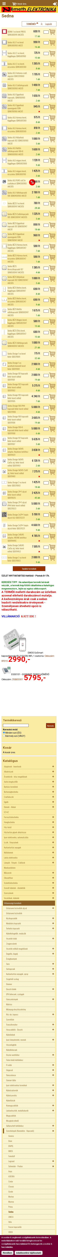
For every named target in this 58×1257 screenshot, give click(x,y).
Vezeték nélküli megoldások (17, 948)
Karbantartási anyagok (12, 847)
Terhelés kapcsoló (13, 928)
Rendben (7, 1253)
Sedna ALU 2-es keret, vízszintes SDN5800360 (17, 65)
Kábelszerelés (11, 1095)
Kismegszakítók (12, 1105)
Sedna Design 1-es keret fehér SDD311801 (17, 355)
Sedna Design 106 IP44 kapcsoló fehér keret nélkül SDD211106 (18, 408)
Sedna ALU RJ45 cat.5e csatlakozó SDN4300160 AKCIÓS (17, 183)
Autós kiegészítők (11, 781)
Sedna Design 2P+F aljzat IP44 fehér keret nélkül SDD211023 (17, 505)
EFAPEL (10, 1146)
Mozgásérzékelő (12, 1120)
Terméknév (31, 23)
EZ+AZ (6, 812)
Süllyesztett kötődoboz (15, 1125)
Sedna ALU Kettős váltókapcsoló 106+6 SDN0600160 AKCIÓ (15, 151)
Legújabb (48, 23)
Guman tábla (11, 1080)
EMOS (10, 1151)
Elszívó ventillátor (12, 1054)
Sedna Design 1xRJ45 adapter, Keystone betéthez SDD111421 (18, 451)
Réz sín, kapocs (12, 1014)
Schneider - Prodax (15, 1166)
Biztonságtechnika (11, 791)
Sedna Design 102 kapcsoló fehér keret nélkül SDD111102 (18, 387)
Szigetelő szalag (12, 979)
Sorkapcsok (10, 968)
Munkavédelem (9, 867)
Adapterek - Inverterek (12, 766)
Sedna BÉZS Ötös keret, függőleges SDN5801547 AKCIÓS (17, 333)
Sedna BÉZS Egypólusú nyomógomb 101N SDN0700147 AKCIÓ (16, 237)
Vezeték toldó (11, 938)
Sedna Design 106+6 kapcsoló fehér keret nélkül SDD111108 (18, 430)
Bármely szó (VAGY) (15, 736)
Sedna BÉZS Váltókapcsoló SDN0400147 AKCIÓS (18, 344)
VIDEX (10, 1232)
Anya (10, 1171)
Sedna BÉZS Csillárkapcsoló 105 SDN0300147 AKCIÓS (18, 216)
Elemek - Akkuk (10, 807)
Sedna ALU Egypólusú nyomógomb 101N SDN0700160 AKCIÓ (16, 108)
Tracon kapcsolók (14, 1226)
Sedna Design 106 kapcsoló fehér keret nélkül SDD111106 (18, 419)
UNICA (10, 1216)
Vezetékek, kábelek (11, 898)
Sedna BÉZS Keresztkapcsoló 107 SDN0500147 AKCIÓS (16, 269)
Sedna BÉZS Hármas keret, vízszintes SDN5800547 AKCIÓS (18, 258)
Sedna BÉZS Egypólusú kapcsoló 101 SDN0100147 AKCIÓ (17, 226)
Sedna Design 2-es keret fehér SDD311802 (17, 484)
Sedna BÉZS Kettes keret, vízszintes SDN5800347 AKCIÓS (17, 301)
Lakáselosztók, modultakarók (17, 1110)
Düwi (10, 1140)
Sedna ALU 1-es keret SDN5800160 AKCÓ (16, 44)
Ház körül (7, 827)
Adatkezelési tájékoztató (28, 1253)
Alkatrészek (8, 771)
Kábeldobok (10, 1034)
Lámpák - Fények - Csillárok (14, 862)
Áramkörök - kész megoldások (15, 776)
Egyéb (6, 801)
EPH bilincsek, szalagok (15, 994)
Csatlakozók (9, 796)
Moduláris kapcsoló (13, 923)
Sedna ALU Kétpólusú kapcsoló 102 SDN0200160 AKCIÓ (18, 140)
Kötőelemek (8, 852)
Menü (4, 3)
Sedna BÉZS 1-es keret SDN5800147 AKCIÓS (16, 205)
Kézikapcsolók (11, 918)
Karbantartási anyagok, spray (17, 973)
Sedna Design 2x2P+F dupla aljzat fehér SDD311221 (18, 527)
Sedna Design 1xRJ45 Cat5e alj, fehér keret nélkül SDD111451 (16, 462)
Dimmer (9, 984)
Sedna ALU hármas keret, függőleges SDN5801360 (17, 119)
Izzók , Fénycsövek (11, 842)
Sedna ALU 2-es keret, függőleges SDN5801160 (17, 55)
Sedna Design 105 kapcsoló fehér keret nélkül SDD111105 (18, 398)
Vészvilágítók (11, 1044)
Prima (10, 1206)
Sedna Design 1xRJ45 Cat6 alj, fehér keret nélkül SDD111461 (18, 473)
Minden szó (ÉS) (13, 733)
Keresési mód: (10, 729)
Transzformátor (11, 1024)
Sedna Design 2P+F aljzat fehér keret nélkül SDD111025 (17, 494)
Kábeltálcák (10, 1100)
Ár (42, 23)
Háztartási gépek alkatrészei (15, 832)
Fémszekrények (12, 999)
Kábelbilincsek (11, 1049)
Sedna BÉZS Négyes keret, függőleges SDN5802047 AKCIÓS (17, 323)
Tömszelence (11, 1075)
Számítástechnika (11, 882)
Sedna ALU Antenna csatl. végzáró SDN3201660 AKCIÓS (17, 76)
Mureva (11, 1201)
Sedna (10, 1211)
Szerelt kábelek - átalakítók (14, 887)
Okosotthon (8, 877)
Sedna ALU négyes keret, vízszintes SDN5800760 (17, 173)
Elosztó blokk (11, 989)
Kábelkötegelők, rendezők (16, 933)
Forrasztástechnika (11, 817)
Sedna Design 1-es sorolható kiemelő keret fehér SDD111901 (17, 365)
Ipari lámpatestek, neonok (16, 1039)
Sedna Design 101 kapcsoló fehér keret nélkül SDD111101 (18, 376)
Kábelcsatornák (12, 1090)
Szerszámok (8, 893)
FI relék (9, 1065)
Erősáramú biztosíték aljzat (16, 908)
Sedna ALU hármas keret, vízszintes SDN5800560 (17, 130)
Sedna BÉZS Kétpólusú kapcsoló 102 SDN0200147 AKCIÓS (18, 280)
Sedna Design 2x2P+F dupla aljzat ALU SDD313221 (18, 516)
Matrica (9, 1004)
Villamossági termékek (12, 903)
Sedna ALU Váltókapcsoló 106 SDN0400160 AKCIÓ (17, 194)
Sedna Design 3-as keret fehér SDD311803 (17, 559)
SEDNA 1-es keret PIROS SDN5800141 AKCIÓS (17, 33)
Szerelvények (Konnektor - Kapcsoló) (20, 1130)
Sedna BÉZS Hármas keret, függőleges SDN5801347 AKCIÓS (18, 247)
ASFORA (11, 1176)
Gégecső (9, 1070)
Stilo (10, 1221)
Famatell (11, 1156)
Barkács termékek (11, 786)
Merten (11, 1196)
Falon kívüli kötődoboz (14, 1060)
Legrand (11, 1161)
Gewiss (11, 1135)
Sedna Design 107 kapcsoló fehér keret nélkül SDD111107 (18, 441)
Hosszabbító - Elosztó (14, 1029)
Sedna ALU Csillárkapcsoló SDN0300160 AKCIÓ (18, 87)
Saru (8, 963)
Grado (10, 1191)
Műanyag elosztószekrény (16, 1009)
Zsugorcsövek (11, 943)
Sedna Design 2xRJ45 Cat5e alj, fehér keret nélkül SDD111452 (16, 548)
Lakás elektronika (10, 857)
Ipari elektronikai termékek (16, 1085)
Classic (11, 1186)
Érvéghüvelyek (11, 958)
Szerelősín (10, 1019)
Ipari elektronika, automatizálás (16, 837)
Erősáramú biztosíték (14, 913)
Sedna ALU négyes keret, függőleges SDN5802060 (17, 162)
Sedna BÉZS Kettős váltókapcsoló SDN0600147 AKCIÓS (18, 312)
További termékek (29, 568)
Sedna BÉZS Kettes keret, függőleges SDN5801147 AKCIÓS (17, 290)
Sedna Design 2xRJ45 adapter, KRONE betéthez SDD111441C (17, 537)
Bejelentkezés (54, 3)
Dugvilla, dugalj (12, 953)
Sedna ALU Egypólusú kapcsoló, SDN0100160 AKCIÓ (16, 97)
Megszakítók (11, 1115)
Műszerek (7, 872)
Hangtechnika (9, 822)
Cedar (10, 1181)
